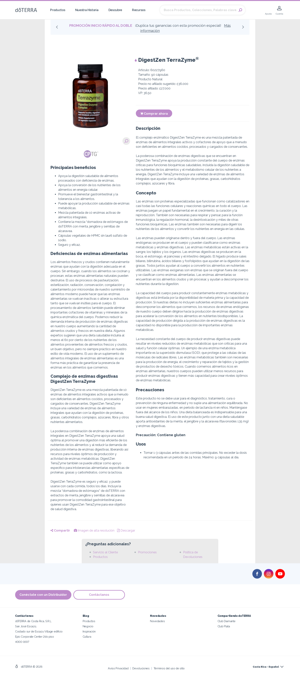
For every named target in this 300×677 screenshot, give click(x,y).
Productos (57, 10)
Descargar (126, 530)
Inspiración (89, 631)
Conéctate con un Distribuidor (43, 595)
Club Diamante (227, 621)
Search (240, 10)
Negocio (88, 626)
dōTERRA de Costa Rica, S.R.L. (33, 621)
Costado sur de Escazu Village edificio (38, 631)
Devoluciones (140, 668)
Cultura (87, 636)
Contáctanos (99, 595)
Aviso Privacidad (118, 668)
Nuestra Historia (87, 10)
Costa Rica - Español (266, 667)
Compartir (60, 530)
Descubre (115, 10)
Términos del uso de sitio (169, 668)
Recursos (138, 10)
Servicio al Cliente (105, 552)
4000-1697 (22, 641)
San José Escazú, (26, 626)
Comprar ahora (154, 113)
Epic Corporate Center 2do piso (34, 636)
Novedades (157, 621)
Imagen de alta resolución (94, 530)
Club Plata (224, 626)
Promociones (147, 552)
